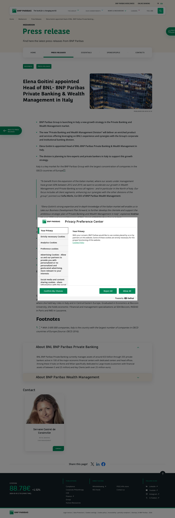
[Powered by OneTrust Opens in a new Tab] (125, 298)
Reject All (108, 291)
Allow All (127, 291)
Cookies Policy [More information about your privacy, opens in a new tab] (78, 242)
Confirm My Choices (53, 291)
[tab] (53, 231)
